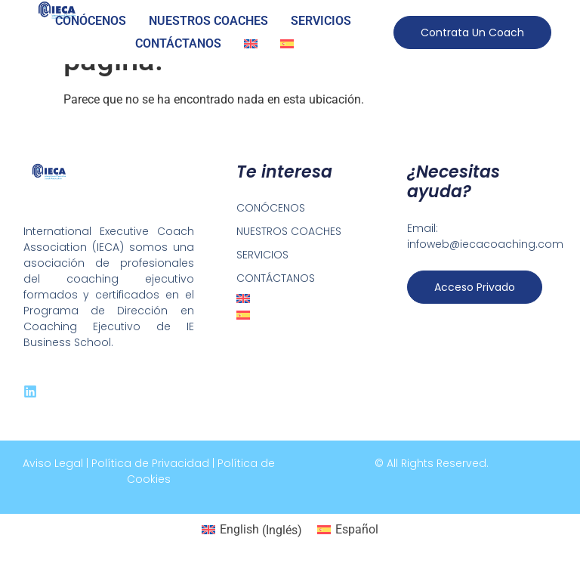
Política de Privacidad (150, 463)
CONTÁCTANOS (178, 43)
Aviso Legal (53, 463)
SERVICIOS (321, 21)
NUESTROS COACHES (208, 21)
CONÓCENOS (90, 21)
